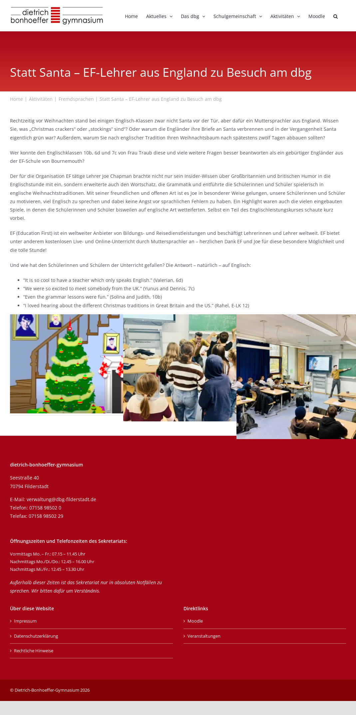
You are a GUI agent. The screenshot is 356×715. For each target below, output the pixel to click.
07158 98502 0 (45, 507)
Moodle (195, 621)
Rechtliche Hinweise (33, 651)
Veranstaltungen (203, 636)
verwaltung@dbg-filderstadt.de (61, 499)
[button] (335, 15)
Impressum (25, 621)
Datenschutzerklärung (36, 636)
